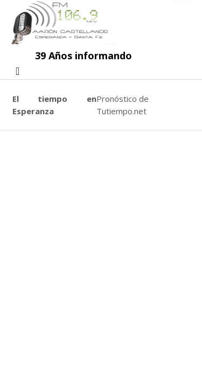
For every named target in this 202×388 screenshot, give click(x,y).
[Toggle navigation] (17, 71)
